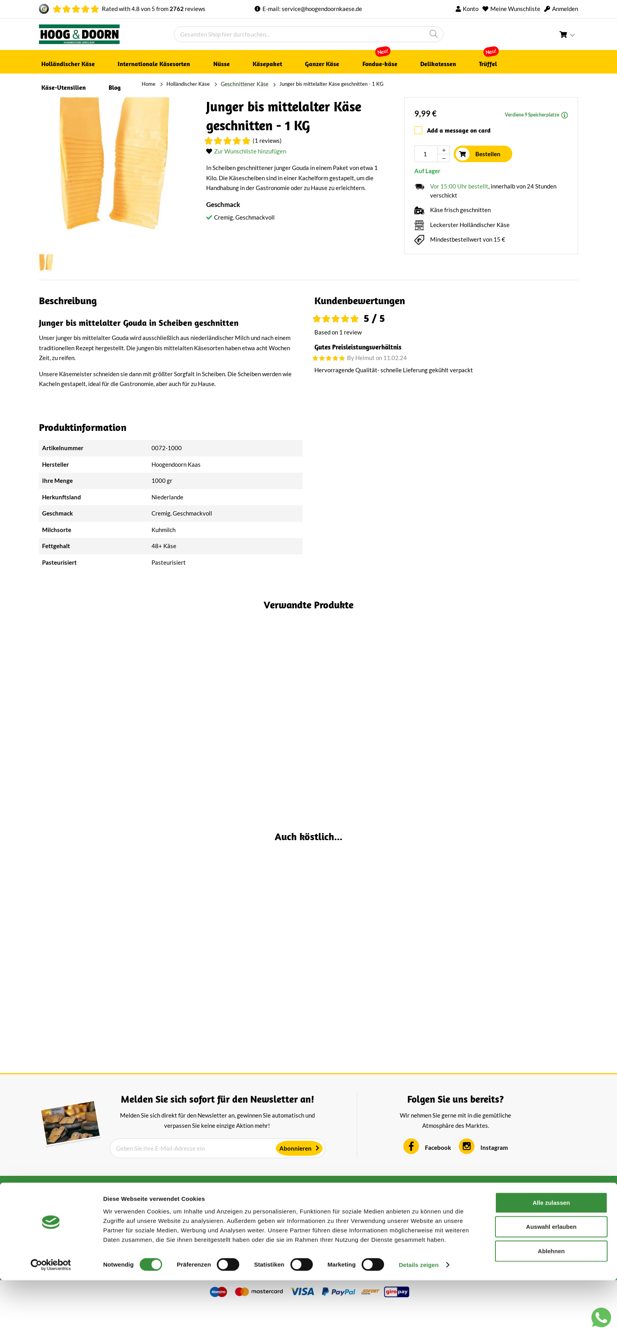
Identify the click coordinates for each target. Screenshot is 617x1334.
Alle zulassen (551, 1256)
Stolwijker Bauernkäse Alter (513, 970)
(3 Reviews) (535, 735)
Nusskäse (377, 722)
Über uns (323, 1230)
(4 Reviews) (263, 735)
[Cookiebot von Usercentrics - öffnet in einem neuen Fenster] (51, 1319)
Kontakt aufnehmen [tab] (482, 1220)
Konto (470, 8)
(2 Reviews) (127, 735)
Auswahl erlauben (551, 1280)
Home (46, 84)
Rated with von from (153, 8)
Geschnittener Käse (140, 84)
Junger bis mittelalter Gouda (240, 722)
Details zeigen (418, 1318)
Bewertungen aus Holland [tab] (83, 1220)
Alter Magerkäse (104, 722)
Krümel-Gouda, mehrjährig (104, 970)
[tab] (446, 297)
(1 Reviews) (267, 137)
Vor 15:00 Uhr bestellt (459, 183)
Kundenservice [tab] (337, 1220)
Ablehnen (551, 1304)
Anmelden (565, 8)
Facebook (438, 1175)
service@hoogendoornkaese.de (322, 8)
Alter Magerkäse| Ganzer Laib (240, 970)
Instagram (494, 1175)
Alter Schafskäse (512, 722)
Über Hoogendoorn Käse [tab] (216, 1220)
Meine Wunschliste (515, 8)
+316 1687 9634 (470, 1230)
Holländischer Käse (85, 84)
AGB (181, 1230)
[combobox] (308, 34)
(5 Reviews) (127, 983)
